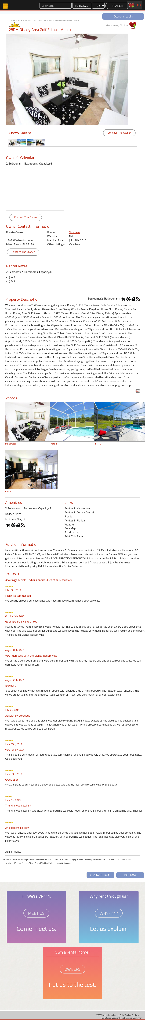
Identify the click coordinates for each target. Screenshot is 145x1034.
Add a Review (13, 852)
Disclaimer (137, 1017)
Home (12, 20)
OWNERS (72, 969)
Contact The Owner (119, 132)
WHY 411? (109, 913)
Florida (32, 20)
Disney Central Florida (46, 20)
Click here (74, 232)
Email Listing (71, 532)
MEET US (36, 913)
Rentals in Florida (74, 520)
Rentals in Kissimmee (77, 508)
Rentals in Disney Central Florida (79, 514)
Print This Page (73, 536)
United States (22, 20)
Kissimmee (60, 20)
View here (74, 244)
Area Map (70, 528)
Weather (69, 524)
